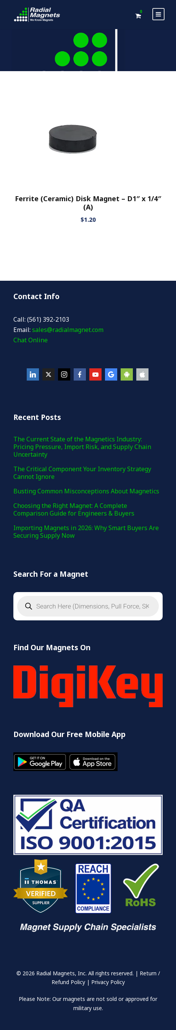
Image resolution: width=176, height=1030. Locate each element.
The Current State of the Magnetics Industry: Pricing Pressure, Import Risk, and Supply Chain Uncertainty (82, 447)
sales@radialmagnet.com (67, 329)
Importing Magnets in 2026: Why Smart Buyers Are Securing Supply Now (86, 532)
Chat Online (30, 340)
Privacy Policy (108, 982)
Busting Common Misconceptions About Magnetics (86, 491)
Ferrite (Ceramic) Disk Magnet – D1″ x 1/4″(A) (88, 203)
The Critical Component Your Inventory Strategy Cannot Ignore (82, 473)
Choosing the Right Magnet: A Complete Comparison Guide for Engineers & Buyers (73, 509)
